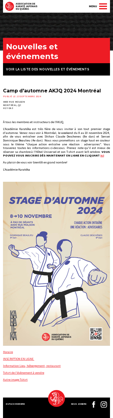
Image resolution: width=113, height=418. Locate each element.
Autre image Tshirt (15, 380)
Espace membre (15, 404)
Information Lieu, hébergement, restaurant (32, 366)
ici (102, 155)
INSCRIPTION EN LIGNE (18, 359)
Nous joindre (79, 404)
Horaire (8, 352)
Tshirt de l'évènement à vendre (23, 373)
